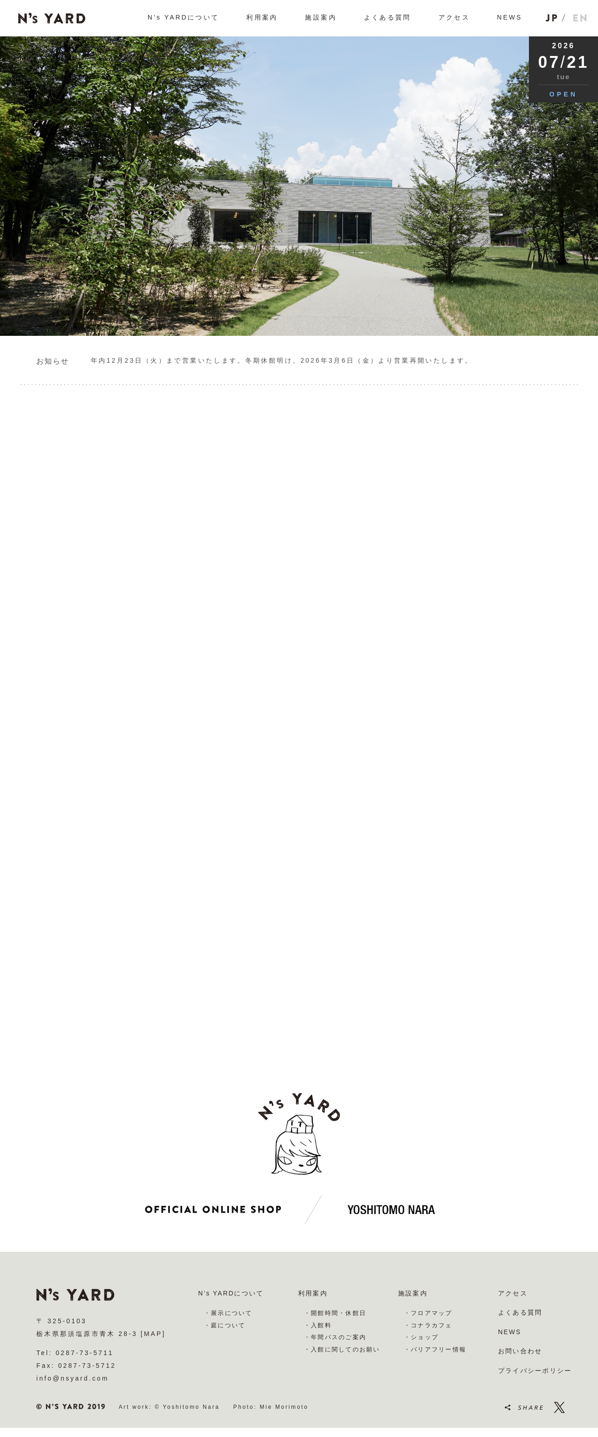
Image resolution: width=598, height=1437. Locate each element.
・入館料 (318, 1325)
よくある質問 (520, 1312)
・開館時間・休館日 (335, 1313)
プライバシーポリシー (535, 1370)
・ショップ (421, 1337)
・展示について (228, 1313)
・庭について (224, 1325)
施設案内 (413, 1293)
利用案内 (313, 1293)
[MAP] (153, 1333)
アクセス (513, 1293)
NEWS (509, 1332)
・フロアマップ (428, 1313)
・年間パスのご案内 (335, 1337)
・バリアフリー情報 (435, 1349)
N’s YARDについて (231, 1293)
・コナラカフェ (428, 1325)
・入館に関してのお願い (342, 1349)
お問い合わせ (520, 1351)
